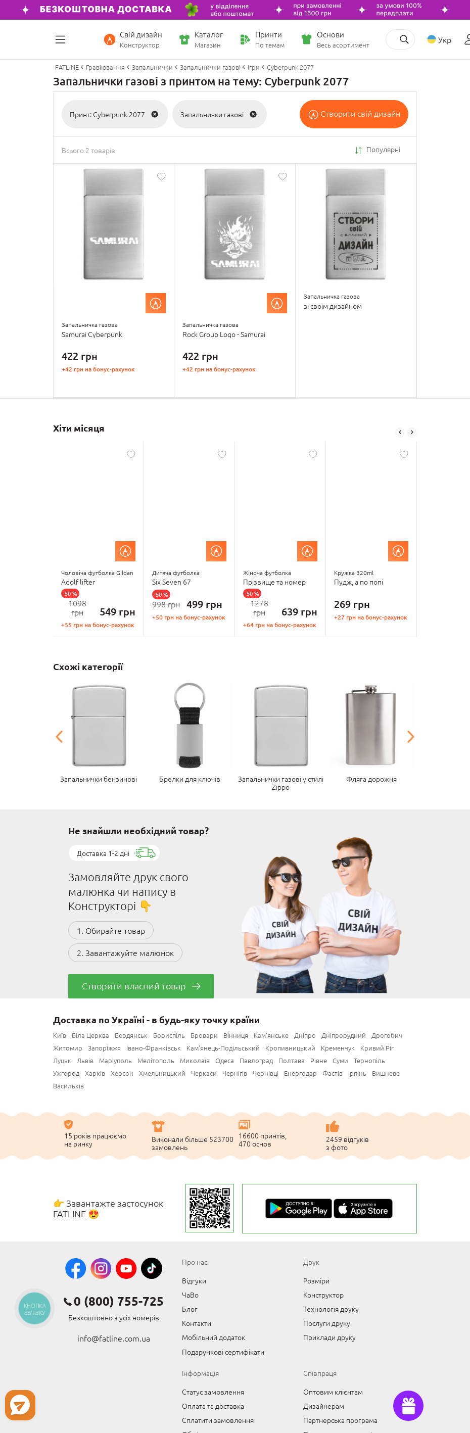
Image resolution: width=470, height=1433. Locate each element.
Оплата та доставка (213, 1405)
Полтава (291, 1059)
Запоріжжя (104, 1047)
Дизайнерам (323, 1405)
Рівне (318, 1059)
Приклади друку (329, 1336)
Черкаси (204, 1072)
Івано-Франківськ (153, 1047)
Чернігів (234, 1072)
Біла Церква (90, 1034)
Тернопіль (369, 1059)
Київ (59, 1034)
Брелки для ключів (189, 778)
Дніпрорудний (343, 1034)
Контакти (196, 1322)
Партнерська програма (340, 1419)
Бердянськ (131, 1034)
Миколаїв (195, 1059)
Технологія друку (331, 1308)
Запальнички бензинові (98, 778)
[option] (98, 539)
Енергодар (300, 1072)
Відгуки (194, 1279)
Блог (190, 1308)
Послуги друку (326, 1322)
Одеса (224, 1059)
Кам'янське (271, 1034)
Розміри (316, 1279)
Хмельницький (162, 1072)
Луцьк (62, 1059)
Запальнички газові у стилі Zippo (280, 782)
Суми (340, 1059)
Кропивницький (290, 1047)
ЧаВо (190, 1293)
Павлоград (256, 1059)
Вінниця (235, 1034)
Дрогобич (386, 1034)
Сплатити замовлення (218, 1419)
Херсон (122, 1072)
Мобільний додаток (213, 1336)
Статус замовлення (213, 1391)
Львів (85, 1059)
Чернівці (265, 1072)
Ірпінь (357, 1072)
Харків (95, 1072)
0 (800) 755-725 (119, 1300)
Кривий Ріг (377, 1047)
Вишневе (386, 1072)
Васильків (68, 1084)
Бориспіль (169, 1034)
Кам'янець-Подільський (223, 1047)
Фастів (332, 1072)
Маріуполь (115, 1059)
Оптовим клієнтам (333, 1391)
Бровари (204, 1034)
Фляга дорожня (371, 778)
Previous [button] (400, 432)
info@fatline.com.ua (113, 1337)
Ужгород (66, 1072)
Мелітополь (155, 1059)
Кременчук (338, 1047)
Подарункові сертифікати (223, 1351)
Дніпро (305, 1034)
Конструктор (323, 1293)
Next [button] (412, 432)
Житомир (67, 1047)
